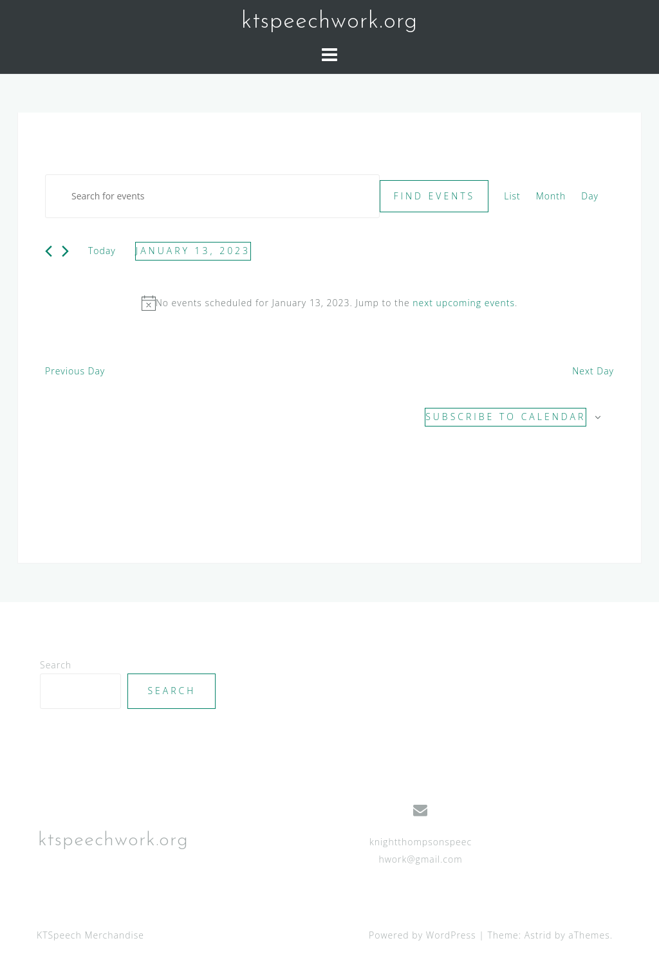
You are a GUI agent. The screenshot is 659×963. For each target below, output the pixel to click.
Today (102, 250)
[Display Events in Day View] (590, 196)
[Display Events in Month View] (551, 196)
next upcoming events (464, 303)
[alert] (329, 303)
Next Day (593, 371)
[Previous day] (48, 251)
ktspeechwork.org (329, 21)
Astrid (538, 935)
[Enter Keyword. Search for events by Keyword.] (212, 196)
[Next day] (65, 251)
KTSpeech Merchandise (90, 935)
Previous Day (75, 371)
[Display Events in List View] (512, 196)
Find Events (434, 196)
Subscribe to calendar (505, 416)
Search (55, 665)
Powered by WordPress (422, 935)
